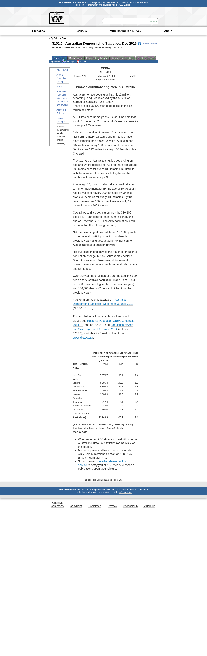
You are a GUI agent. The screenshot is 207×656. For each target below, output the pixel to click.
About (168, 30)
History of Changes (61, 120)
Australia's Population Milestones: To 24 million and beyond (62, 98)
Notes (59, 86)
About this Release (61, 111)
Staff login (149, 505)
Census (82, 30)
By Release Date (58, 38)
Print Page (68, 62)
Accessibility (130, 505)
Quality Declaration (147, 44)
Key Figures (62, 70)
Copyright (76, 505)
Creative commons (57, 504)
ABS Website (125, 5)
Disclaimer (94, 505)
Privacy (112, 505)
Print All (81, 62)
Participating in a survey (125, 30)
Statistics (38, 30)
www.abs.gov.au (83, 337)
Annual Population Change (62, 78)
